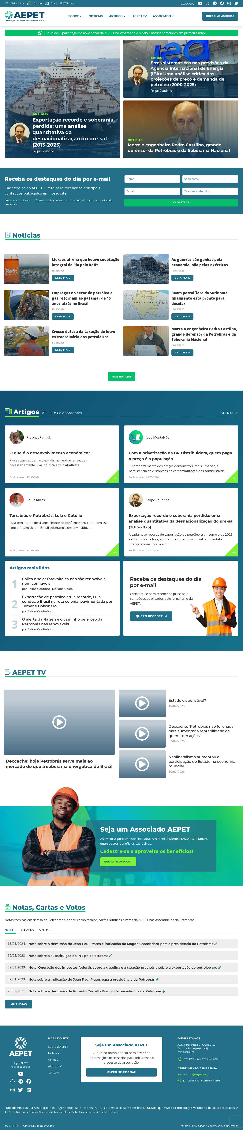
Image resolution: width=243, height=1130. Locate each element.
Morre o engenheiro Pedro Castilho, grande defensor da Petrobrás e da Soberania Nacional (204, 334)
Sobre (75, 16)
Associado (163, 16)
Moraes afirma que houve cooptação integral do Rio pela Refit (85, 262)
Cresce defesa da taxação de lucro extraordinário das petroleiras (83, 334)
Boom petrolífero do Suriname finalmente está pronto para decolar (199, 298)
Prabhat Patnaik (39, 437)
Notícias (96, 16)
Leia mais (62, 277)
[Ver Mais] (236, 412)
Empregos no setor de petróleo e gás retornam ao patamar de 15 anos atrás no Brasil (82, 298)
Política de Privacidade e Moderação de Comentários (209, 1126)
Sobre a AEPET (58, 1046)
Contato (53, 1072)
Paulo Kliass (36, 500)
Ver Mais (228, 413)
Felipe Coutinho (157, 500)
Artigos (117, 16)
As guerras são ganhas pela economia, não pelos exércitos (199, 262)
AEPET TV (140, 16)
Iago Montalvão (157, 437)
